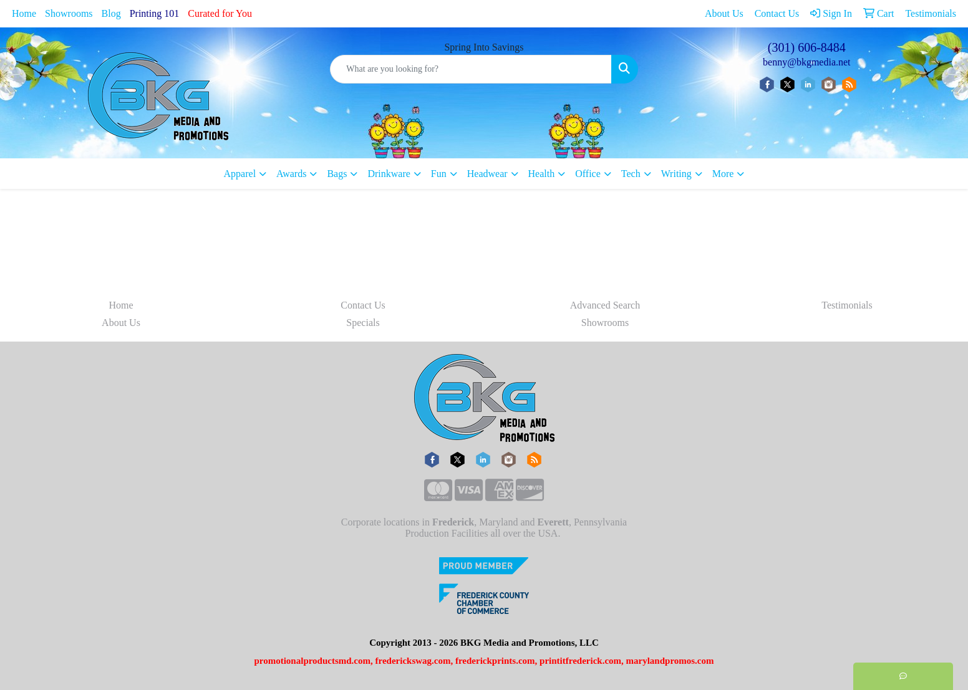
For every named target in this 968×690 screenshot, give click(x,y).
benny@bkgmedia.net (806, 62)
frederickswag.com (413, 661)
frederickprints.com (495, 661)
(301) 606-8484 (807, 47)
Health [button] (541, 173)
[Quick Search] (470, 69)
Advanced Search (605, 305)
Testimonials (847, 305)
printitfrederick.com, (582, 661)
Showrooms (68, 13)
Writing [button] (676, 173)
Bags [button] (337, 173)
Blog (111, 13)
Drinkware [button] (388, 173)
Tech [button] (631, 173)
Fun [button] (439, 173)
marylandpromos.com (670, 661)
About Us (121, 322)
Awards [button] (291, 173)
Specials (362, 322)
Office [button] (588, 173)
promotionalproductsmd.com (312, 661)
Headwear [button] (487, 173)
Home (24, 13)
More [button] (723, 173)
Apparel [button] (240, 173)
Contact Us (363, 305)
